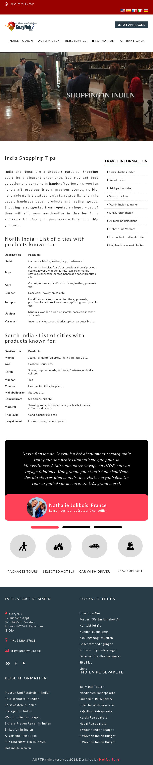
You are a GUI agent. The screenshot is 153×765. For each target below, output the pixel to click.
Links (83, 668)
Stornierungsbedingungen (98, 650)
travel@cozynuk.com (26, 650)
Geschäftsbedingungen (96, 644)
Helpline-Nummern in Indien (125, 245)
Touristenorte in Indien (22, 698)
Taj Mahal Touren (92, 686)
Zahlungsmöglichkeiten (96, 638)
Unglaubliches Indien (121, 172)
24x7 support (130, 570)
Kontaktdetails (90, 625)
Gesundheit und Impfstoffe (125, 237)
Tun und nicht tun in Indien (25, 742)
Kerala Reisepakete (93, 717)
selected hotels (58, 571)
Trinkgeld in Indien (119, 188)
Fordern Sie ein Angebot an (99, 619)
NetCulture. (110, 759)
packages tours (23, 571)
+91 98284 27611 (22, 640)
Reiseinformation (26, 678)
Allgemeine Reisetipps (122, 220)
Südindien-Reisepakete (96, 699)
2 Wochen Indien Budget (97, 736)
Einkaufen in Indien (120, 212)
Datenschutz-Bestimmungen (100, 656)
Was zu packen (117, 196)
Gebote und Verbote (121, 229)
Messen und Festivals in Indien (27, 692)
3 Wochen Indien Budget (97, 742)
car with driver (94, 571)
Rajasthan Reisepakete (95, 711)
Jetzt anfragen (131, 24)
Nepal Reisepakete (93, 723)
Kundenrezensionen (94, 631)
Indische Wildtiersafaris (97, 705)
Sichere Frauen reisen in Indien (28, 723)
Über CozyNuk (90, 613)
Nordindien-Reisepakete (97, 693)
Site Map (85, 662)
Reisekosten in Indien (21, 705)
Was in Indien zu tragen (122, 204)
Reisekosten (116, 180)
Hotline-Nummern (18, 748)
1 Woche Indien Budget (96, 729)
